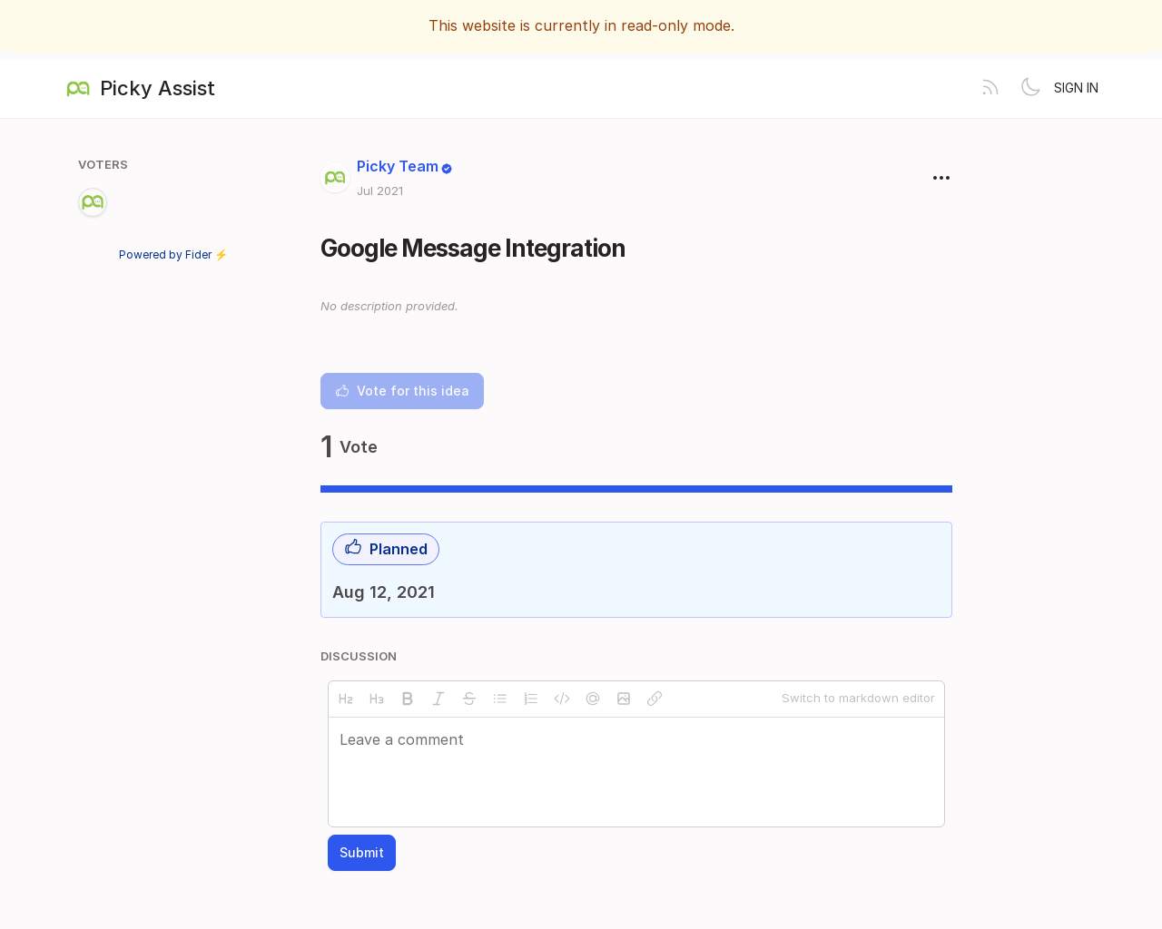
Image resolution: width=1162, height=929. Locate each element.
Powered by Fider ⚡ (173, 254)
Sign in (1076, 87)
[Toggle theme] (1030, 89)
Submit (362, 852)
